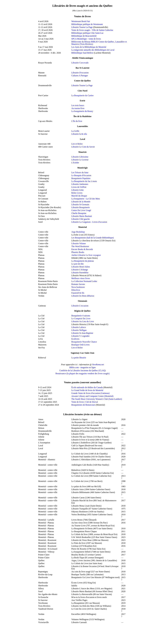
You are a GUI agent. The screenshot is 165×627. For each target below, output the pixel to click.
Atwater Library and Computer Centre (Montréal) (92, 396)
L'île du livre (76, 121)
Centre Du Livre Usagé (81, 210)
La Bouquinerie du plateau (82, 261)
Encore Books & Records (82, 249)
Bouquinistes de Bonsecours (83, 405)
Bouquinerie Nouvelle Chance (84, 342)
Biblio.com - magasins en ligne (82, 367)
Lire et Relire (77, 144)
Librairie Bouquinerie (80, 207)
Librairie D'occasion (80, 72)
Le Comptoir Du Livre (80, 318)
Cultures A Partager (79, 75)
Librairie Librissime (79, 157)
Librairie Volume (78, 243)
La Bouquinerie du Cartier (82, 95)
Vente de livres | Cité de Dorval (84, 402)
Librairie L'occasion (79, 306)
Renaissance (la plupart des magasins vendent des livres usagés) (83, 373)
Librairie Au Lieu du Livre (82, 321)
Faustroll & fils (77, 293)
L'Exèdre (75, 162)
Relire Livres (76, 193)
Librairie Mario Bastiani (81, 216)
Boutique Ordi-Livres (80, 345)
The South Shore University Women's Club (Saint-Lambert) (96, 399)
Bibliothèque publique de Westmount (87, 24)
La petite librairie (78, 358)
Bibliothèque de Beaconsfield (83, 36)
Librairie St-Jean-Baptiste (82, 333)
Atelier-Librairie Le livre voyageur (86, 255)
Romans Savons (78, 284)
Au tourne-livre (77, 108)
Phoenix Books (77, 252)
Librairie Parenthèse (79, 272)
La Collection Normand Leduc (84, 281)
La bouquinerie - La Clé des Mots (85, 199)
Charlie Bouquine (78, 213)
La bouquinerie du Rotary (82, 111)
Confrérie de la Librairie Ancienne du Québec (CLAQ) (82, 370)
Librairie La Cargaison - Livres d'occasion (89, 222)
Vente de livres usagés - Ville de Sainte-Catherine (92, 30)
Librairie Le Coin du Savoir (83, 147)
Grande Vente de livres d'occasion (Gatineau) (90, 393)
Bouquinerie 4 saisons (80, 315)
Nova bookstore (78, 287)
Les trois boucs (77, 105)
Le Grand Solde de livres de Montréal (87, 390)
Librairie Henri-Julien (80, 267)
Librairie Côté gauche (80, 219)
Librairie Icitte (77, 190)
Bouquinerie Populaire (80, 178)
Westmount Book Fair (80, 21)
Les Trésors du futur (79, 172)
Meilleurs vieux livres (80, 278)
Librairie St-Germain (80, 204)
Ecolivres (75, 339)
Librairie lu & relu (79, 134)
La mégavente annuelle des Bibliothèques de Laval (92, 50)
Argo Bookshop (78, 232)
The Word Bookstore (80, 246)
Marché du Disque (79, 196)
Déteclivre (75, 290)
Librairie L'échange (79, 270)
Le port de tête (77, 264)
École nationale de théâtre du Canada (87, 387)
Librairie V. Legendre (80, 336)
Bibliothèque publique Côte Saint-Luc (87, 33)
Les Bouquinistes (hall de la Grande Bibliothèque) (92, 238)
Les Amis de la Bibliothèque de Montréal (88, 47)
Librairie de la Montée (80, 201)
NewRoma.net (98, 364)
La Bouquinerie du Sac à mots (84, 181)
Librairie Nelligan (79, 330)
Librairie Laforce (78, 327)
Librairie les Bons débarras (82, 296)
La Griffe (75, 131)
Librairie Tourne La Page (82, 27)
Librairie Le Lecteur (80, 160)
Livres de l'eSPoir (78, 187)
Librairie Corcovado (80, 63)
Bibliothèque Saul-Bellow (82, 53)
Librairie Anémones (79, 184)
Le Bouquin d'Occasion (81, 175)
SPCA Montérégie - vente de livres (86, 39)
